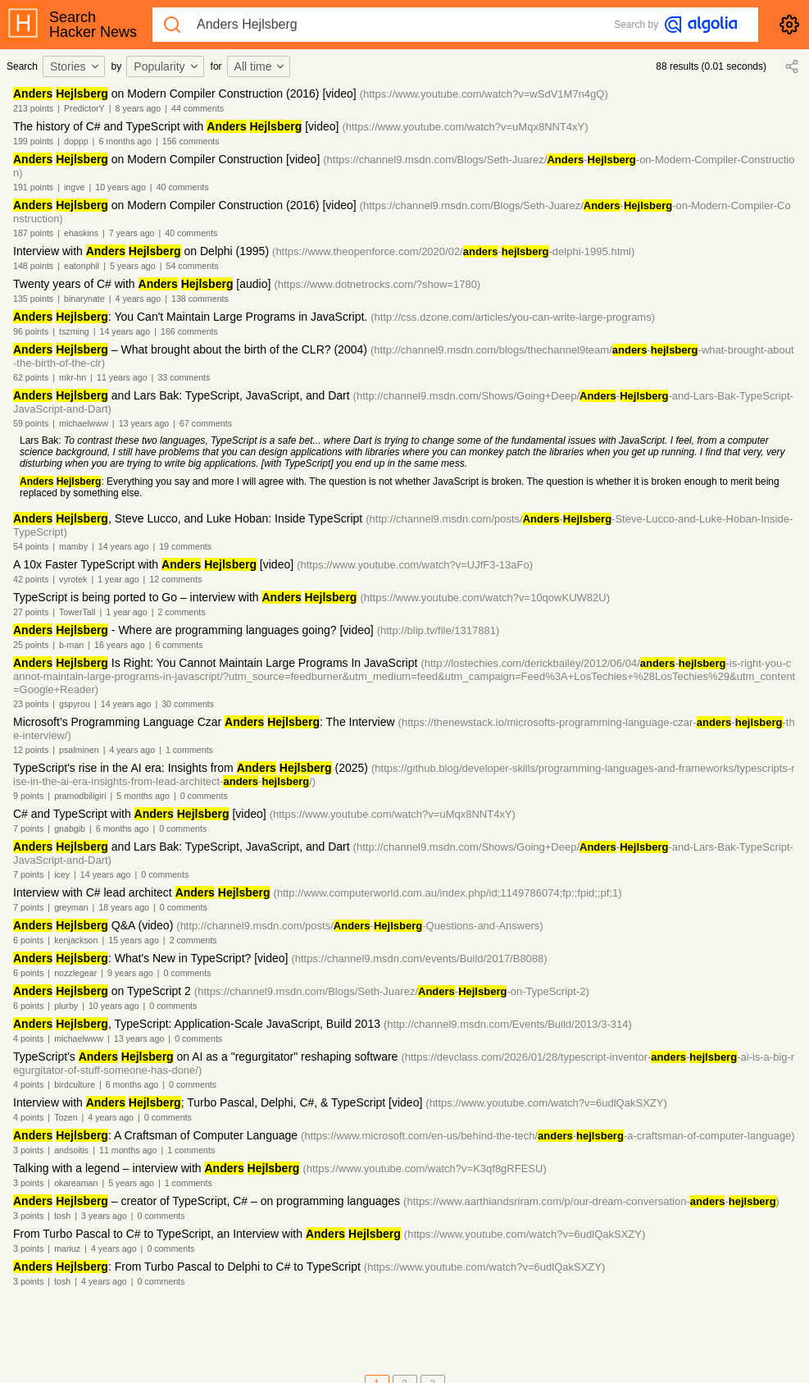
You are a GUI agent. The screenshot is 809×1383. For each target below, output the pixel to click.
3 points (28, 1150)
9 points (28, 796)
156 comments (191, 141)
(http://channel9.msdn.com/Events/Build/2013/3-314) (508, 1024)
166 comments (189, 331)
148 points (33, 266)
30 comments (187, 704)
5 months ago (143, 796)
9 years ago (130, 973)
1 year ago (118, 579)
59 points (30, 423)
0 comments (204, 796)
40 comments (183, 187)
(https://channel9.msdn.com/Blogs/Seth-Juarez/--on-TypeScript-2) (391, 991)
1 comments (189, 750)
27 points (30, 612)
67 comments (206, 423)
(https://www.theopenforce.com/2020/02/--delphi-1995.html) (453, 251)
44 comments (197, 108)
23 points (30, 704)
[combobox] (76, 66)
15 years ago (133, 940)
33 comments (183, 377)
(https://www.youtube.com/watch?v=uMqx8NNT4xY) (465, 127)
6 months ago (125, 141)
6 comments (178, 645)
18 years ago (123, 907)
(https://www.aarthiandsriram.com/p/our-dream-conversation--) (591, 1201)
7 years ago (132, 233)
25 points (30, 645)
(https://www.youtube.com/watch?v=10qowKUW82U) (485, 597)
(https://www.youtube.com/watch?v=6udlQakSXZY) (545, 1103)
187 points (33, 233)
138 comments (200, 299)
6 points (28, 940)
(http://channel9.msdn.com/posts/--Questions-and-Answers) (359, 926)
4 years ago (138, 299)
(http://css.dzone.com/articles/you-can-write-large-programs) (512, 317)
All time (260, 66)
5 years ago (133, 266)
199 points (33, 141)
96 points (30, 331)
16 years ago (119, 645)
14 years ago (125, 331)
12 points (30, 750)
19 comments (185, 546)
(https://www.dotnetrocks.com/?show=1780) (377, 284)
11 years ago (122, 377)
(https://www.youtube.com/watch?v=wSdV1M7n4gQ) (484, 94)
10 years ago (120, 187)
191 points (33, 187)
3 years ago (104, 1216)
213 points (33, 108)
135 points (33, 299)
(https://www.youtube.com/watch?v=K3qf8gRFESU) (424, 1168)
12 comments (175, 579)
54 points (30, 546)
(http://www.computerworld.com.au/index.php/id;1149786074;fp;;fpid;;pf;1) (448, 893)
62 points (30, 377)
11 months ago (128, 1150)
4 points (28, 1038)
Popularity (166, 66)
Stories (75, 66)
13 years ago (144, 423)
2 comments (181, 612)
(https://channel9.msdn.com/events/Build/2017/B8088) (419, 958)
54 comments (192, 266)
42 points (30, 579)
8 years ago (138, 108)
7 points (28, 828)
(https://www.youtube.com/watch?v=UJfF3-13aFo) (415, 565)
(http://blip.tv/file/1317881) (438, 630)
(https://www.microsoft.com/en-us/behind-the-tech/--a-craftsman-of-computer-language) (548, 1136)
